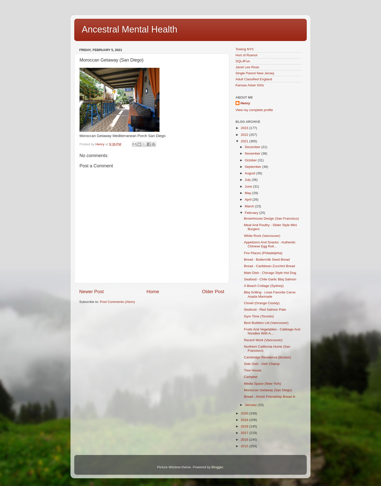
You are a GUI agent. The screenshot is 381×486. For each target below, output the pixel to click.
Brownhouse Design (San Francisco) (271, 218)
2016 (245, 439)
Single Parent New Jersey (255, 73)
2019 (245, 420)
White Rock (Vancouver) (262, 236)
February (252, 213)
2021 (245, 141)
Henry (245, 103)
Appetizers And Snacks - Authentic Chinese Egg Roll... (270, 244)
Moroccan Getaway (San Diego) (268, 390)
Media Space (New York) (262, 383)
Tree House (253, 370)
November (253, 153)
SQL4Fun (243, 61)
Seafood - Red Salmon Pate (265, 309)
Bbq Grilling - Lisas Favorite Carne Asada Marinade (270, 294)
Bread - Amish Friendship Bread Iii (269, 396)
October (251, 160)
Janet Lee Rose (247, 67)
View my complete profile (254, 110)
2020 (245, 413)
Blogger (217, 467)
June (249, 186)
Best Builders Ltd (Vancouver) (266, 323)
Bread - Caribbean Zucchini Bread (269, 266)
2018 (245, 426)
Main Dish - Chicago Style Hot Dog (270, 273)
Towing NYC (245, 49)
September (253, 167)
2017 (245, 433)
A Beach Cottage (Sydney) (264, 286)
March (250, 206)
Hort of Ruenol (246, 55)
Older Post (213, 291)
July (248, 180)
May (248, 193)
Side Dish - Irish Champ (262, 364)
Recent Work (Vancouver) (263, 340)
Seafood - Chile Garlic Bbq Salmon (270, 279)
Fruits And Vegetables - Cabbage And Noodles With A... (272, 331)
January (251, 405)
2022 (245, 135)
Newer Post (91, 291)
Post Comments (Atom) (117, 302)
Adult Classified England (254, 79)
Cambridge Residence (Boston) (267, 357)
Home (152, 291)
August (250, 173)
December (253, 147)
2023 (245, 128)
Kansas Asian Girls (250, 85)
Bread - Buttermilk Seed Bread (267, 259)
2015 (245, 446)
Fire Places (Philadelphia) (263, 253)
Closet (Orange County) (262, 303)
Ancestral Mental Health (129, 29)
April (248, 199)
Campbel (251, 377)
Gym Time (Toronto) (259, 316)
